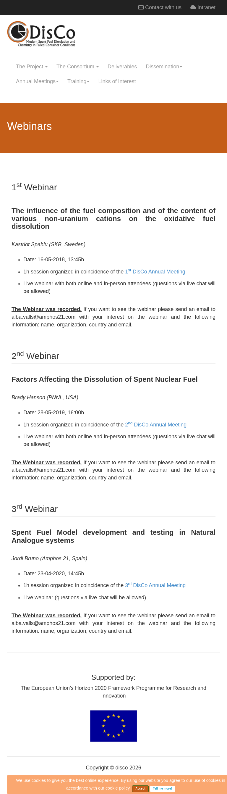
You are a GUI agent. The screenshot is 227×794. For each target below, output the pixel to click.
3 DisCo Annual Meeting (155, 585)
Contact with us (159, 7)
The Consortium (77, 67)
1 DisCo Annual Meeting (154, 272)
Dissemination (164, 67)
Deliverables (122, 67)
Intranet (202, 7)
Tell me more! (162, 788)
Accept (140, 788)
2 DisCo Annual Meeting (155, 425)
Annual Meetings (37, 81)
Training (78, 81)
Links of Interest (117, 81)
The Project (32, 67)
